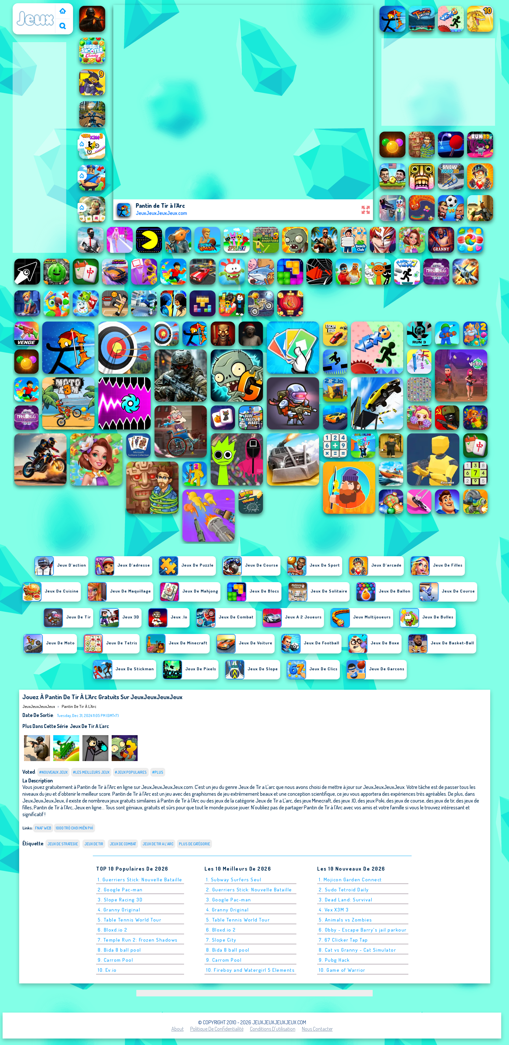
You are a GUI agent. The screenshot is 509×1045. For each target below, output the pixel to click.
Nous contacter (317, 1029)
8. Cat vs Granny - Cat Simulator (357, 950)
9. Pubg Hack (334, 960)
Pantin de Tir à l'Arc (79, 706)
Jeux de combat (123, 843)
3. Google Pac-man (228, 900)
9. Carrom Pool (115, 960)
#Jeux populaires (131, 772)
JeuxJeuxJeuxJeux (35, 7)
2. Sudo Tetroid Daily (344, 889)
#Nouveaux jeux (53, 772)
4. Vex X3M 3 (334, 910)
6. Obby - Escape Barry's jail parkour (363, 930)
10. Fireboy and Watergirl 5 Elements (250, 970)
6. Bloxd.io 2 (113, 930)
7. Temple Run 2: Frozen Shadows (138, 940)
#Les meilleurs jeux (91, 772)
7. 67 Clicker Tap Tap (343, 940)
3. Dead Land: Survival (345, 900)
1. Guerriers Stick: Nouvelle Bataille (140, 879)
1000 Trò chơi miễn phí (74, 828)
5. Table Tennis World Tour (129, 920)
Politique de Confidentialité (216, 1029)
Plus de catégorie (194, 843)
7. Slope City (221, 940)
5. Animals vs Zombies (345, 920)
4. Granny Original (119, 910)
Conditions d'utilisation (272, 1029)
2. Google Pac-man (120, 889)
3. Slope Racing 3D (120, 900)
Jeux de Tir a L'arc (89, 726)
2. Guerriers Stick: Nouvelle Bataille (249, 889)
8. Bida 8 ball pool (119, 950)
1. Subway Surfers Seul (233, 879)
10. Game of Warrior (342, 970)
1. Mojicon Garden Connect (350, 879)
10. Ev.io (107, 970)
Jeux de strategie (62, 843)
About (177, 1029)
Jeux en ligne (88, 807)
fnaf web (43, 828)
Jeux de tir (93, 843)
